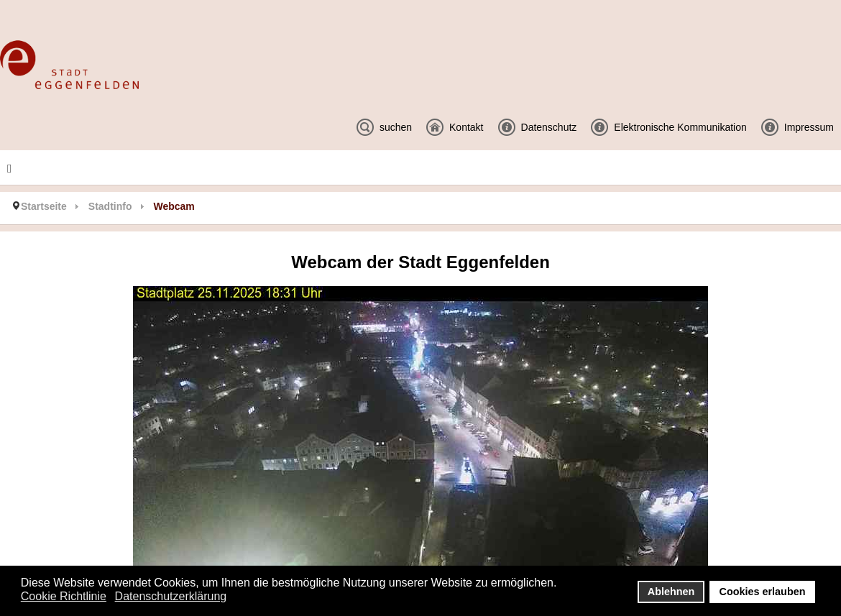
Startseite (44, 206)
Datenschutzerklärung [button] (171, 596)
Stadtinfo (110, 206)
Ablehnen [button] (671, 591)
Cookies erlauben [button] (763, 591)
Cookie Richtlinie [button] (63, 596)
